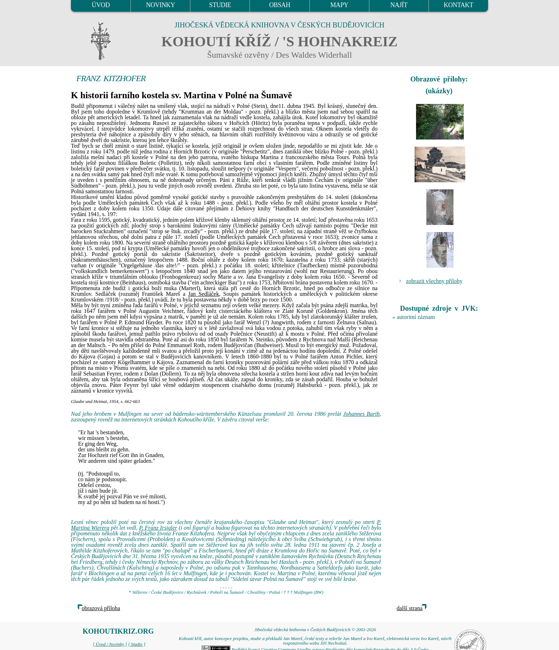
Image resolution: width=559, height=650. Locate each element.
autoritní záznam (416, 317)
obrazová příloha (101, 608)
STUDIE (220, 5)
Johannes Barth (361, 414)
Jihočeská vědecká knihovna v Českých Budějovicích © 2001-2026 (315, 629)
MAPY (339, 5)
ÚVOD (100, 5)
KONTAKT (458, 5)
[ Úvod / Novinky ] (110, 644)
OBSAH (279, 5)
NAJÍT (398, 5)
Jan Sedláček (203, 294)
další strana (409, 608)
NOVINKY (160, 5)
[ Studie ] (136, 644)
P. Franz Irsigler (158, 528)
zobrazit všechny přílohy (434, 281)
